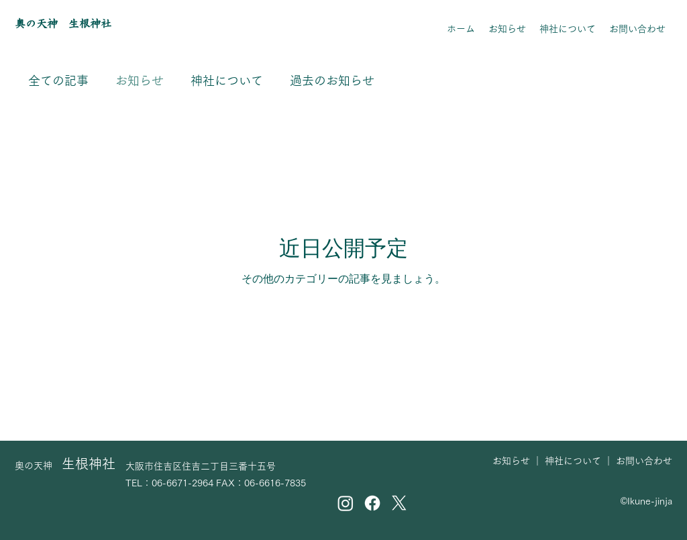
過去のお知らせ (332, 80)
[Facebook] (372, 503)
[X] (399, 503)
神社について (227, 80)
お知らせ (139, 80)
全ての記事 (58, 80)
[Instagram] (345, 503)
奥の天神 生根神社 (63, 23)
